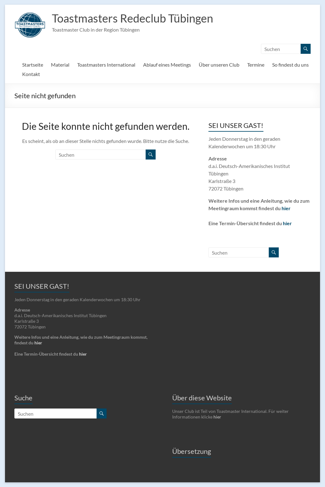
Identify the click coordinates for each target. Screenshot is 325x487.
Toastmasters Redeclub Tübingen (132, 18)
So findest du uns (290, 65)
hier (286, 208)
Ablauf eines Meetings (167, 65)
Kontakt (31, 74)
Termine (255, 65)
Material (60, 65)
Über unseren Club (219, 65)
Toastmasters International (106, 65)
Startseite (32, 65)
